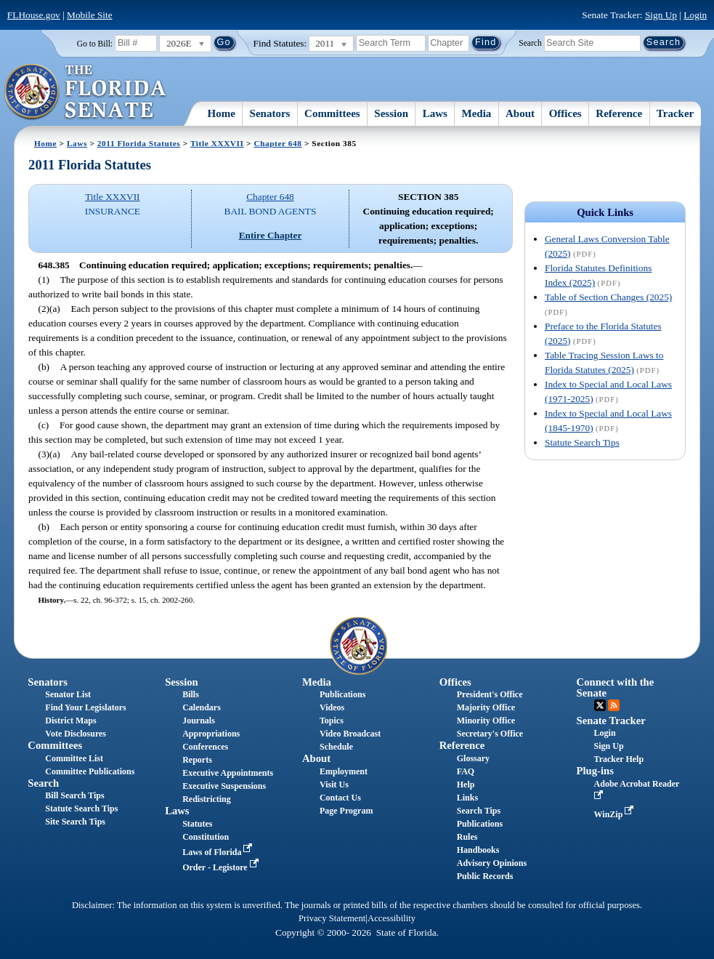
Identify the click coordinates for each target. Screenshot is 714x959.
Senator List (68, 694)
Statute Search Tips (582, 442)
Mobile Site (90, 14)
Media (477, 113)
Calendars (201, 707)
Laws (435, 113)
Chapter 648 (277, 143)
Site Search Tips (75, 821)
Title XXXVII (217, 143)
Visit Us (334, 784)
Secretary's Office (490, 734)
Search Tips (478, 811)
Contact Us (340, 798)
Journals (198, 720)
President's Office (490, 694)
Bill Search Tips (74, 795)
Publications (342, 694)
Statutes (197, 824)
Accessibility (391, 918)
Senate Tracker (611, 720)
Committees (332, 113)
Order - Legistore (221, 867)
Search (530, 42)
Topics (332, 720)
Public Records (485, 876)
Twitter (600, 705)
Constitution (205, 837)
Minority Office (486, 720)
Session (391, 113)
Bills (190, 694)
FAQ (465, 771)
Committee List (74, 758)
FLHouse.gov (33, 14)
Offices (565, 113)
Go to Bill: (95, 43)
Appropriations (211, 734)
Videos (332, 707)
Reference (619, 113)
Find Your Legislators (85, 707)
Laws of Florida (218, 852)
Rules (467, 837)
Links (467, 798)
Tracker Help (619, 759)
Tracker (675, 113)
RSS (614, 705)
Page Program (346, 811)
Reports (197, 760)
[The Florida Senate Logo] (86, 92)
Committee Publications (89, 771)
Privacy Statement (332, 918)
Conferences (205, 747)
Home (221, 113)
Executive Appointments (227, 773)
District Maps (70, 720)
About (520, 113)
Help (466, 784)
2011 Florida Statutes (138, 143)
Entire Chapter (270, 235)
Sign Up (661, 14)
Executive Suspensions (224, 786)
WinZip (615, 814)
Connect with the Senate (615, 687)
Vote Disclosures (75, 734)
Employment (344, 771)
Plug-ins (595, 771)
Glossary (473, 758)
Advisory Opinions (492, 863)
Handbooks (478, 850)
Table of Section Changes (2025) (608, 297)
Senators (270, 113)
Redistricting (206, 799)
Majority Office (486, 707)
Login (695, 14)
